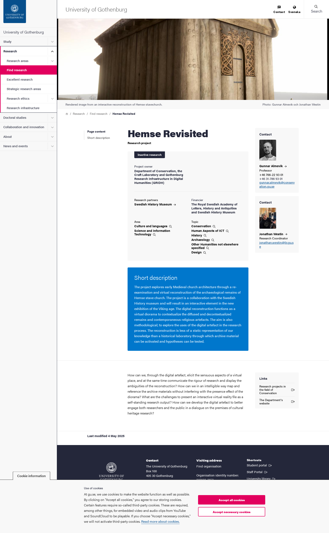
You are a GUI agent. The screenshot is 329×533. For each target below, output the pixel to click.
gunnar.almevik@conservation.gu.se (277, 184)
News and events (15, 146)
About (7, 136)
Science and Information (152, 232)
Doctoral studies (14, 117)
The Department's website (277, 401)
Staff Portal (257, 471)
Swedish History (155, 204)
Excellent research (20, 79)
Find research (17, 70)
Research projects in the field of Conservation (277, 389)
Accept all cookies (232, 500)
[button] (316, 9)
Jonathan (273, 234)
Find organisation (208, 466)
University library (261, 478)
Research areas (17, 60)
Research (10, 51)
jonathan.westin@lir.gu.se (276, 245)
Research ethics (18, 98)
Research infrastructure (23, 108)
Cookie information (31, 475)
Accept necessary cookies (232, 512)
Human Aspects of (210, 230)
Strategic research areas (24, 88)
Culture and (153, 226)
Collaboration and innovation (23, 127)
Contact (279, 10)
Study (7, 41)
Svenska (294, 10)
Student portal (260, 465)
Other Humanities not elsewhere (214, 246)
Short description (98, 138)
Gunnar (273, 166)
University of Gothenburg (23, 32)
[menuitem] (279, 9)
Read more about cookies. (160, 521)
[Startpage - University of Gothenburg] (28, 13)
